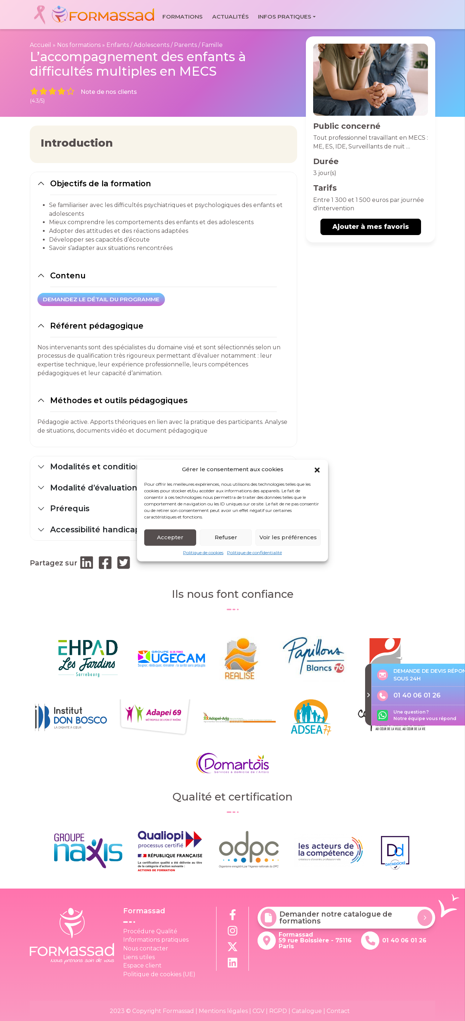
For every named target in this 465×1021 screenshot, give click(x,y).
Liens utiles (139, 957)
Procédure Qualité (150, 931)
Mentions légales (223, 1011)
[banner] (94, 15)
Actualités (230, 16)
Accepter (170, 538)
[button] (317, 470)
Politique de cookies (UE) (159, 974)
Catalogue (307, 1011)
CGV (258, 1011)
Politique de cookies (203, 553)
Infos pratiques (284, 16)
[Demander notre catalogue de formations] (424, 917)
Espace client (142, 965)
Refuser (226, 538)
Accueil (40, 44)
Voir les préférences (288, 538)
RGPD (278, 1011)
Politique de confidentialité (254, 553)
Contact (338, 1011)
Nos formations (79, 44)
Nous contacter (145, 948)
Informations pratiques (156, 939)
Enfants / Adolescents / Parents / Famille (164, 44)
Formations (182, 16)
